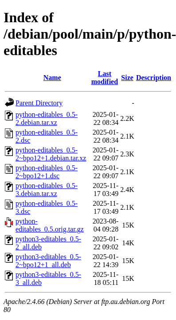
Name (52, 77)
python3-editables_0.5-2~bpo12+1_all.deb (48, 260)
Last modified (104, 77)
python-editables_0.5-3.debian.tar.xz (47, 189)
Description (153, 77)
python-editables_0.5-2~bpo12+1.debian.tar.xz (51, 154)
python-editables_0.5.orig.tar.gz (50, 225)
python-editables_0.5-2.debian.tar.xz (47, 118)
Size (127, 77)
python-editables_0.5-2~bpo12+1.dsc (47, 172)
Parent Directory (39, 103)
